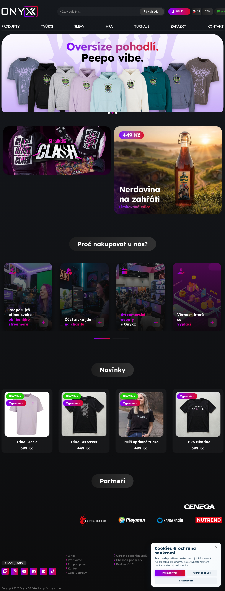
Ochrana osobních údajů (132, 555)
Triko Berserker (84, 442)
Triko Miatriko (198, 442)
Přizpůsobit (186, 580)
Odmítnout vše (202, 572)
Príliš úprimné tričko (141, 442)
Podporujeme (77, 564)
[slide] (112, 76)
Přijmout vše (170, 572)
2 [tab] (114, 339)
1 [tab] (95, 339)
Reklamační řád (126, 564)
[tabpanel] (28, 297)
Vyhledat (154, 11)
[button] (196, 11)
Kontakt (73, 568)
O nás (71, 555)
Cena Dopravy (77, 572)
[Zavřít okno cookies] (216, 547)
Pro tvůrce (75, 560)
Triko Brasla (27, 442)
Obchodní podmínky (129, 560)
